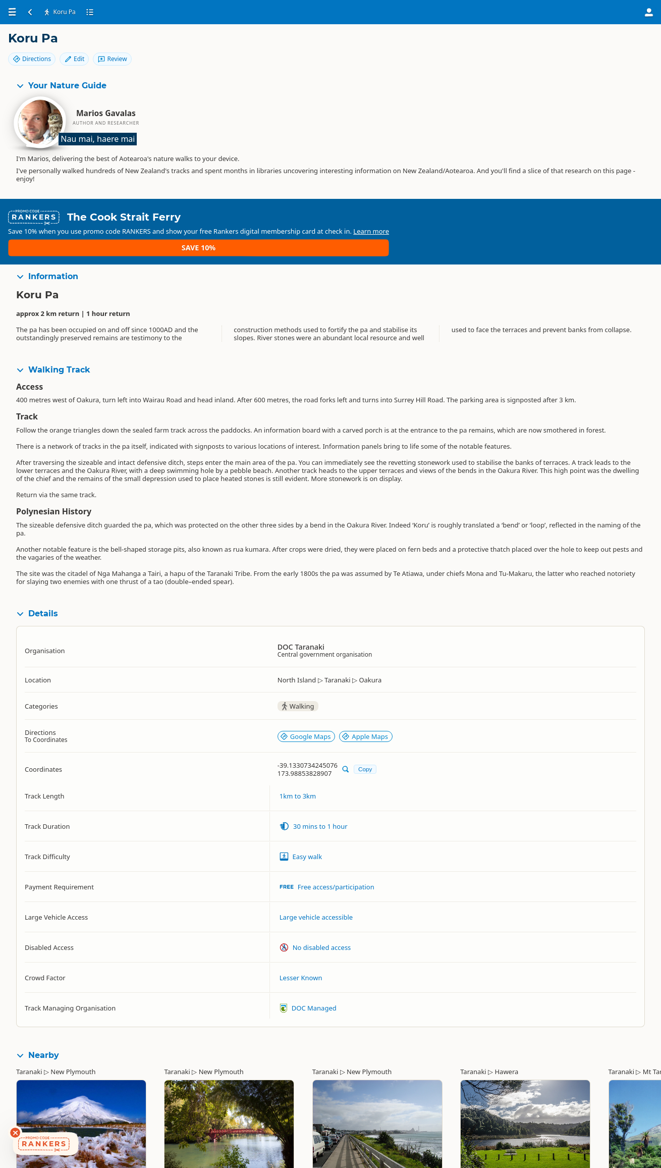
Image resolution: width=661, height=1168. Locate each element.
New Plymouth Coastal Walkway (361, 1155)
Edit (587, 46)
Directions (545, 46)
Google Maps (305, 706)
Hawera (506, 1041)
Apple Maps (365, 706)
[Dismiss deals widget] (15, 1133)
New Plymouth (72, 1041)
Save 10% (623, 214)
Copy (365, 739)
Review (625, 46)
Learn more (249, 218)
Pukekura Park (186, 1155)
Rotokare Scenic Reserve (497, 1155)
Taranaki (29, 1041)
